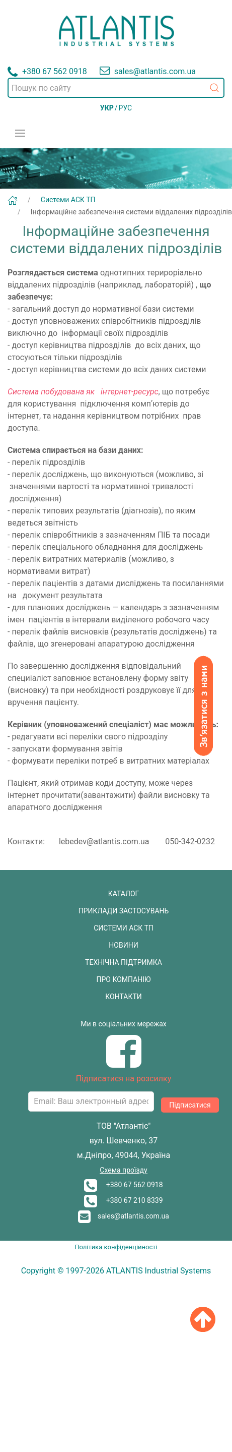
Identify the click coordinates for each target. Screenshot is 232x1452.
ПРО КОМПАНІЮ (124, 979)
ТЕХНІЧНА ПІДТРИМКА (123, 962)
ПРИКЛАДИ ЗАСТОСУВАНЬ (124, 911)
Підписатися (190, 1105)
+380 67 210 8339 (123, 1200)
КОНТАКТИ (123, 997)
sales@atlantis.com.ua (123, 1216)
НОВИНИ (123, 945)
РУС (125, 108)
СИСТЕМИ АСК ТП (123, 928)
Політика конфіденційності (115, 1247)
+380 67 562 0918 (123, 1185)
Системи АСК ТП (68, 200)
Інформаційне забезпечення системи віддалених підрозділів (131, 212)
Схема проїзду (123, 1170)
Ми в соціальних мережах (124, 1024)
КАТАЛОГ (123, 894)
